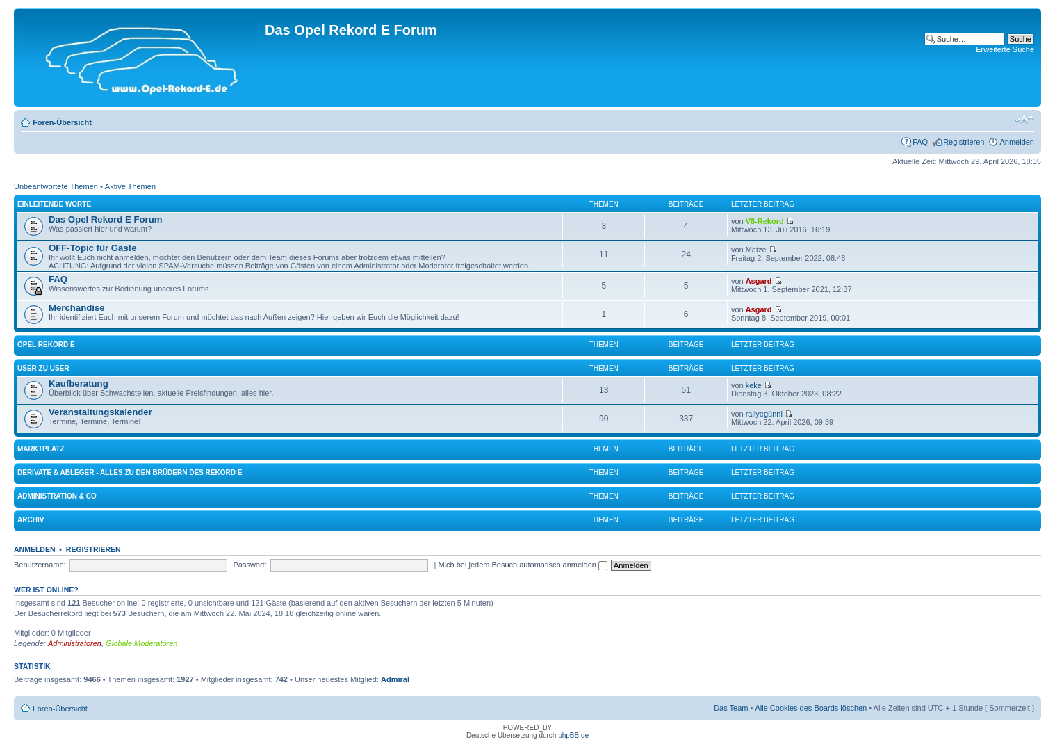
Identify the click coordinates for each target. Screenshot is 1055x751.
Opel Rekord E (46, 344)
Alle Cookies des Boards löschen (811, 708)
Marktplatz (41, 449)
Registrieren (963, 142)
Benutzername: (40, 564)
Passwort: (249, 564)
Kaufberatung (78, 383)
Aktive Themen (130, 186)
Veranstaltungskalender (100, 412)
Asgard (759, 281)
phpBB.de (573, 735)
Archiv (30, 520)
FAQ (920, 142)
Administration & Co (57, 496)
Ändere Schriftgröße (1024, 119)
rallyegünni (764, 414)
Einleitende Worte (54, 204)
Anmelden (1016, 142)
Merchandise (77, 307)
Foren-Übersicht (62, 122)
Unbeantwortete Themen (56, 186)
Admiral (395, 679)
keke (754, 385)
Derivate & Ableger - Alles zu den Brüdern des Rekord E (129, 472)
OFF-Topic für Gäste (93, 248)
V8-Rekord (765, 221)
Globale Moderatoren (141, 643)
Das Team (731, 708)
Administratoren (74, 643)
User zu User (43, 368)
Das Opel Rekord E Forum (105, 219)
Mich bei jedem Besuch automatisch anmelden (522, 564)
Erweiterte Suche (1005, 49)
